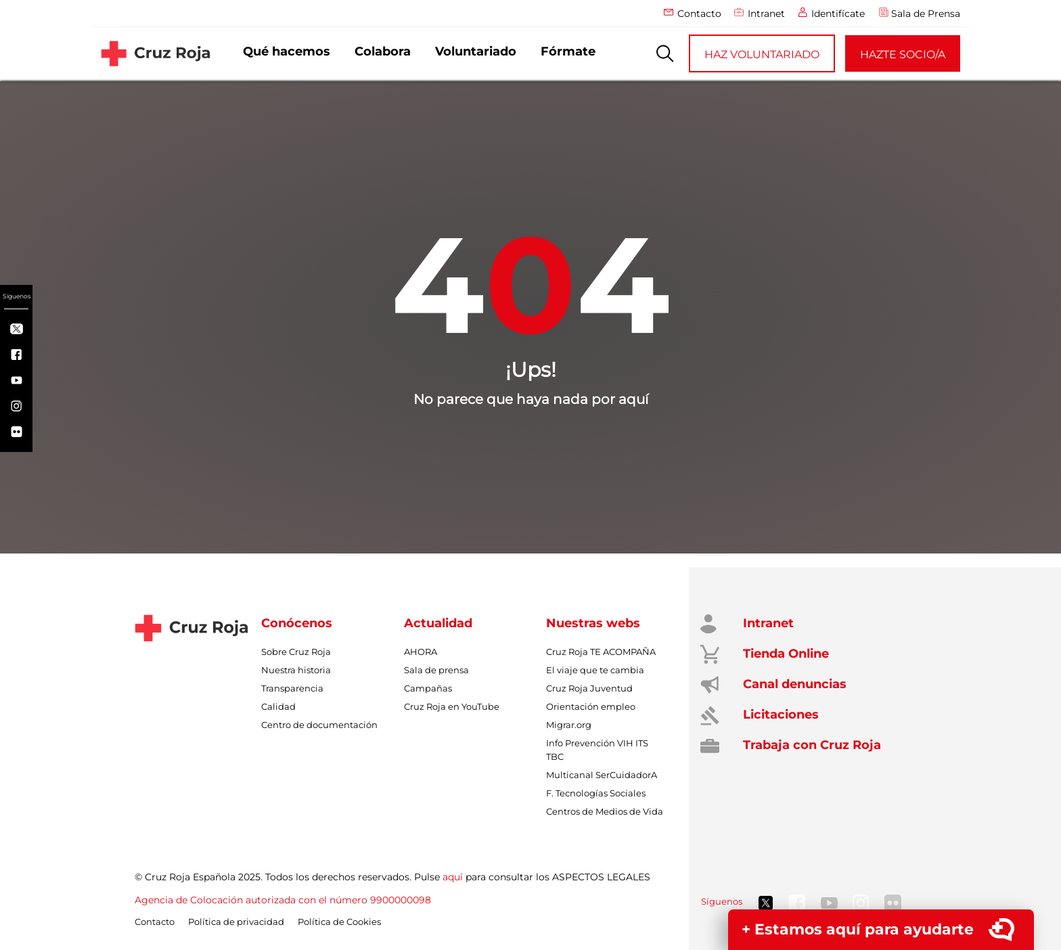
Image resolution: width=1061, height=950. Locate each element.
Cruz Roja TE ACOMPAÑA (601, 651)
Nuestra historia (296, 669)
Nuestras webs (593, 623)
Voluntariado (475, 51)
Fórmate (568, 51)
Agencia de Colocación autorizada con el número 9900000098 (283, 900)
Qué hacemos (286, 51)
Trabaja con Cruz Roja (808, 745)
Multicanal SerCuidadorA (601, 774)
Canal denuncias (791, 684)
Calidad (278, 706)
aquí (453, 877)
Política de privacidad (236, 921)
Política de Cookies (339, 921)
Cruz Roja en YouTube (451, 706)
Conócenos (296, 623)
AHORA (420, 651)
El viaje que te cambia (595, 669)
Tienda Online (782, 653)
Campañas (428, 688)
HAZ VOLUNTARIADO (761, 54)
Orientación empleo (590, 706)
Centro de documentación (319, 724)
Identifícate (838, 13)
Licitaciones (777, 714)
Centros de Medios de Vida (604, 811)
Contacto (699, 13)
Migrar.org (568, 724)
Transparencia (292, 688)
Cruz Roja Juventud (589, 688)
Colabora (383, 51)
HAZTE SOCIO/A (902, 54)
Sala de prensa (436, 669)
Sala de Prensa (925, 13)
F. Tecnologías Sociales (596, 793)
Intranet (766, 13)
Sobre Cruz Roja (296, 651)
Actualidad (438, 623)
